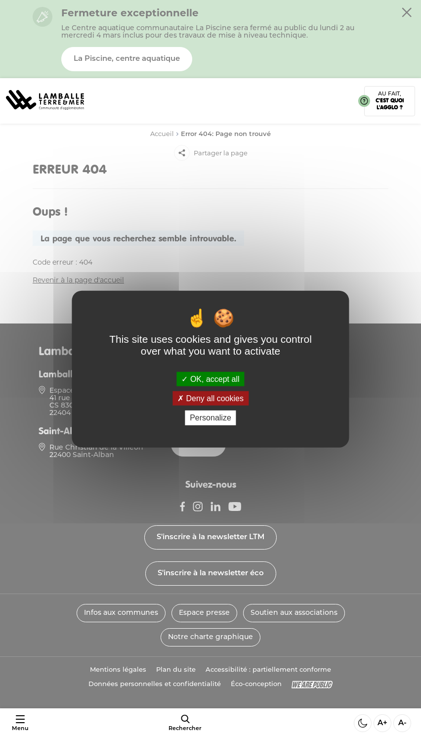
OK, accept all (210, 379)
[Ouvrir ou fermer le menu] (20, 723)
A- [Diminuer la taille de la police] (402, 723)
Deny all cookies (210, 398)
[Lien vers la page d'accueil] (45, 113)
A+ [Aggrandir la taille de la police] (382, 723)
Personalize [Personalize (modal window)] (210, 418)
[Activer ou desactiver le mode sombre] (363, 723)
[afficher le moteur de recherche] (185, 723)
